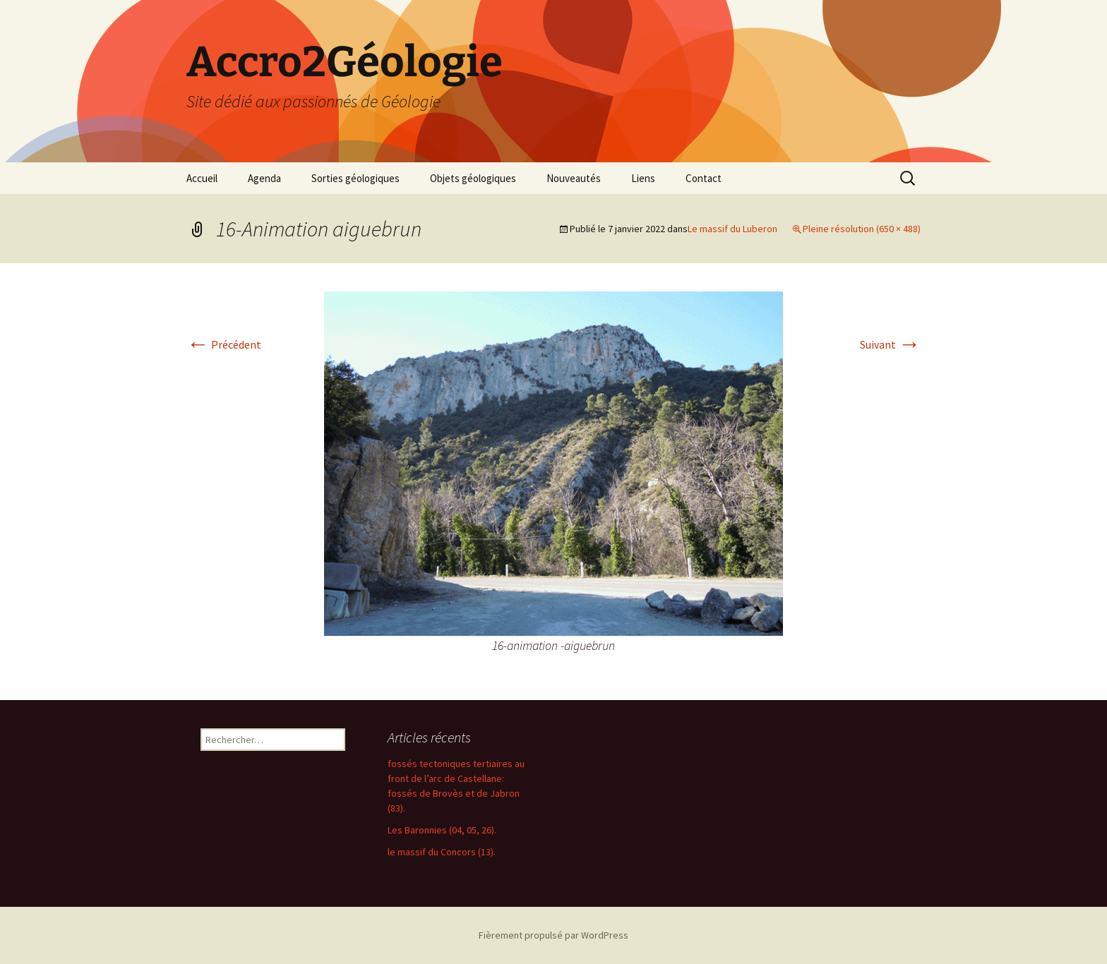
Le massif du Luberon (732, 228)
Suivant (890, 344)
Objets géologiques (473, 178)
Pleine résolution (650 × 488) (862, 228)
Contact (704, 178)
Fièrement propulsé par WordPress (553, 935)
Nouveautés (573, 178)
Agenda (264, 178)
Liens (643, 178)
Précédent (223, 344)
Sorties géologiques (355, 178)
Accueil (201, 178)
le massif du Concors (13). (442, 851)
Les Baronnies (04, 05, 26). (442, 830)
